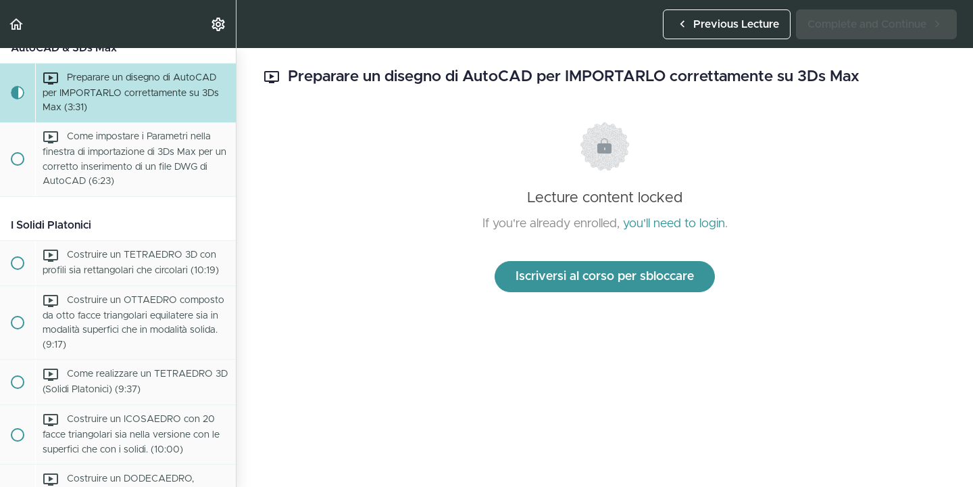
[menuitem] (219, 24)
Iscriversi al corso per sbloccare (605, 277)
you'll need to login (674, 224)
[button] (17, 24)
